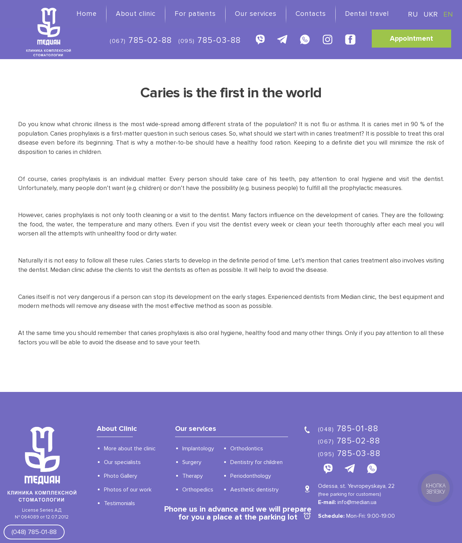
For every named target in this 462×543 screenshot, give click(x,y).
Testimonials (119, 503)
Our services (255, 14)
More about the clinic (130, 448)
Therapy (192, 476)
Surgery (191, 462)
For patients (195, 14)
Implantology (198, 448)
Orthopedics (197, 489)
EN (448, 14)
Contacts (311, 14)
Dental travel (367, 14)
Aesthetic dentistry (254, 489)
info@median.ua (356, 502)
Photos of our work (128, 489)
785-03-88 (209, 40)
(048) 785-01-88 (34, 532)
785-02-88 (141, 40)
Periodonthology (250, 476)
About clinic (136, 14)
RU (414, 14)
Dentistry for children (256, 462)
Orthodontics (246, 448)
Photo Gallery (120, 476)
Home (87, 14)
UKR (431, 14)
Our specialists (122, 462)
